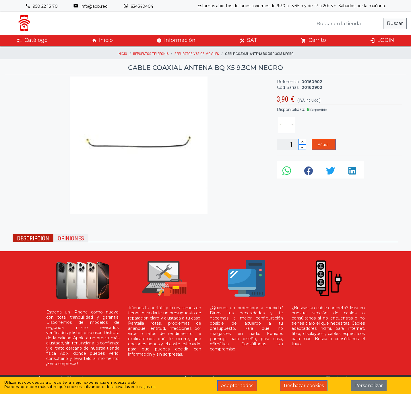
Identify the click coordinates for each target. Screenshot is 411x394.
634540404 (138, 6)
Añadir (324, 144)
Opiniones (71, 238)
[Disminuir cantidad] (302, 147)
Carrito (313, 40)
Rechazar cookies (304, 385)
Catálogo (32, 40)
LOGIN (382, 40)
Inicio (102, 40)
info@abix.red (90, 6)
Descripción (33, 238)
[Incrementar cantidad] (302, 141)
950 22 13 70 (41, 6)
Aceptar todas (237, 385)
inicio (122, 54)
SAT (248, 40)
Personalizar (368, 385)
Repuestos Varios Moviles (197, 54)
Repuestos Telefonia (150, 54)
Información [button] (176, 40)
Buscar (395, 23)
